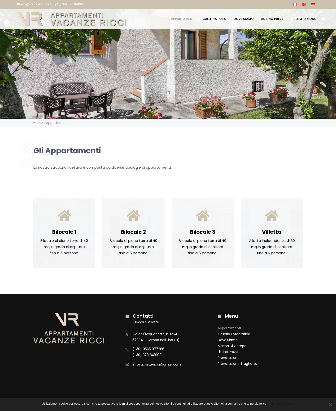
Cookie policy (285, 403)
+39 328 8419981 (70, 4)
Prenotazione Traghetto (237, 363)
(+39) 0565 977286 (148, 349)
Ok (272, 403)
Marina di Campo (232, 345)
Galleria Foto (214, 19)
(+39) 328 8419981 (147, 354)
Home (38, 123)
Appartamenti (183, 19)
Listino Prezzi (272, 19)
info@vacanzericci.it (34, 4)
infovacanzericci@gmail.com (156, 364)
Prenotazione (304, 19)
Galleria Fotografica (234, 334)
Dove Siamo (244, 19)
